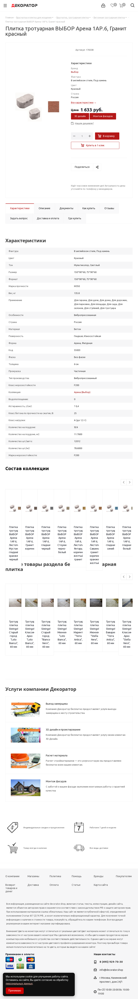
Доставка (33, 866)
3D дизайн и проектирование (63, 711)
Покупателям (124, 858)
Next (130, 482)
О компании (12, 858)
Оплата (54, 866)
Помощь (77, 858)
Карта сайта (101, 866)
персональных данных (19, 983)
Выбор (75, 72)
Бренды (98, 858)
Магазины (33, 858)
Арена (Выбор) (82, 392)
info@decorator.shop (111, 951)
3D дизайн (80, 116)
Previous (124, 482)
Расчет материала (56, 737)
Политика (55, 858)
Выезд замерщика (57, 685)
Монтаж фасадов (103, 116)
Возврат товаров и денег (11, 870)
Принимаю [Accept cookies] (14, 990)
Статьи (76, 866)
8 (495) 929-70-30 (111, 943)
